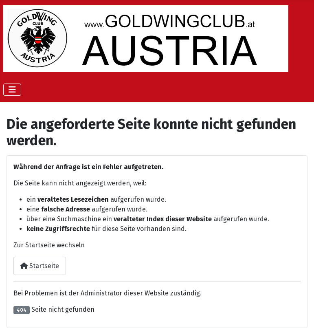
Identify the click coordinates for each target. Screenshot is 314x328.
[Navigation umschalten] (12, 90)
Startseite (39, 266)
